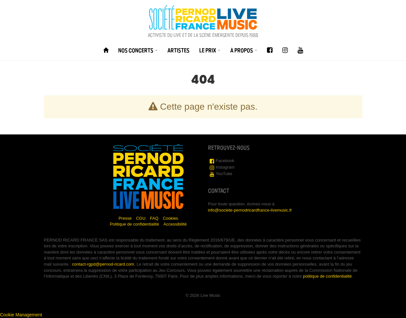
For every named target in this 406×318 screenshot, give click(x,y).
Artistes (178, 50)
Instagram (225, 167)
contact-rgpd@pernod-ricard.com (103, 264)
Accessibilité (175, 224)
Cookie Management (21, 314)
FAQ (154, 218)
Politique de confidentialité (134, 224)
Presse (125, 218)
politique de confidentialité (327, 276)
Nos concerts (138, 50)
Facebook (225, 160)
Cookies (170, 218)
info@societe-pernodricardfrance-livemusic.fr (250, 210)
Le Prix (209, 50)
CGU (141, 218)
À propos (243, 50)
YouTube (224, 173)
